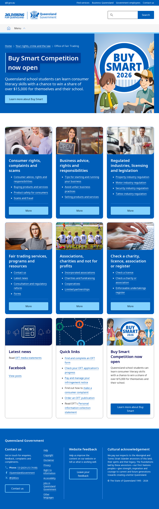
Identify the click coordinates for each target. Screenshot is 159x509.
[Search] (146, 15)
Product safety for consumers (31, 192)
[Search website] (123, 15)
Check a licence (124, 272)
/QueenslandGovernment (22, 472)
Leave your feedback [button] (83, 473)
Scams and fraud (23, 198)
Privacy (47, 465)
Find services (83, 3)
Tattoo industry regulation (131, 193)
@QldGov (14, 477)
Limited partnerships (77, 289)
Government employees (128, 3)
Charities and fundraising (80, 278)
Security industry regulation (132, 188)
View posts (15, 376)
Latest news (21, 278)
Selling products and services (82, 197)
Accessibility (49, 478)
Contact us (148, 3)
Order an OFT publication (80, 398)
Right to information (49, 472)
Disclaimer (48, 460)
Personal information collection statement (78, 408)
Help (45, 450)
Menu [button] (17, 28)
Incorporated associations (80, 272)
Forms (17, 293)
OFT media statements (28, 358)
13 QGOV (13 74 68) (27, 467)
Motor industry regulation (131, 182)
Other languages (48, 496)
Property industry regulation (132, 177)
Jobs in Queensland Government (49, 486)
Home (8, 46)
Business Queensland (103, 3)
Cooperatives (72, 283)
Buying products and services (31, 187)
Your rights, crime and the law (33, 46)
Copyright (48, 455)
